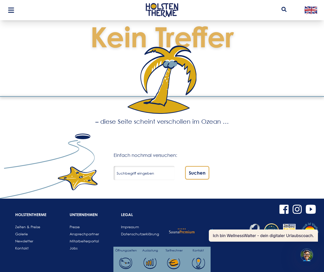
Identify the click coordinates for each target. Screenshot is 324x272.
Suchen (197, 173)
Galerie (21, 234)
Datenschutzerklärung (133, 234)
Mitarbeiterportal (82, 241)
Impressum (130, 227)
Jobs (73, 248)
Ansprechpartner (82, 234)
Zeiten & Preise (27, 227)
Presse (75, 227)
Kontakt (22, 248)
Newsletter (24, 241)
